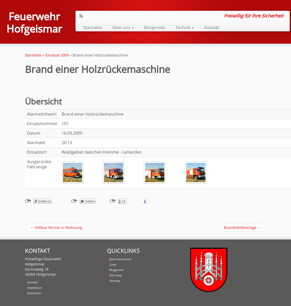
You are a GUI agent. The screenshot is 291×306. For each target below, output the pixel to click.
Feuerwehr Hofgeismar (34, 22)
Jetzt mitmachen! (120, 259)
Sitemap (114, 281)
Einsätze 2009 (57, 55)
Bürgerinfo (154, 27)
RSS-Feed (115, 275)
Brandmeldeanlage (242, 227)
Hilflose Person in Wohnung (56, 227)
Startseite (92, 27)
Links (112, 264)
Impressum (34, 288)
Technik (184, 27)
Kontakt (211, 27)
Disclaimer (34, 293)
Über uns (123, 27)
